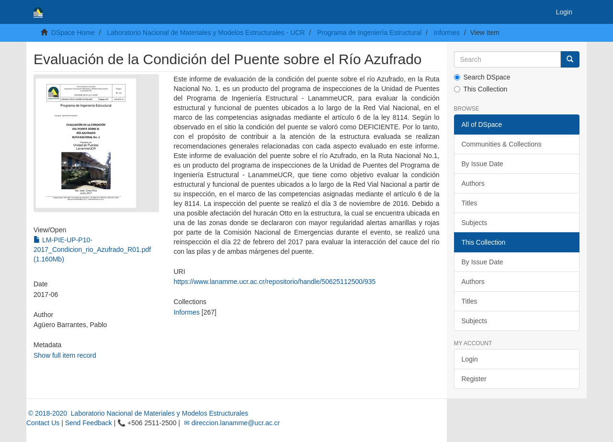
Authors (473, 183)
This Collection (481, 89)
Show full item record (65, 355)
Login (470, 359)
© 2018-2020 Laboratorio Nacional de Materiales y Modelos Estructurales (137, 413)
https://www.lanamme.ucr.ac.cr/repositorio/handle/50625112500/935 (274, 281)
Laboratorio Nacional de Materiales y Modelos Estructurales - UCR (206, 32)
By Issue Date (482, 164)
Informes (447, 32)
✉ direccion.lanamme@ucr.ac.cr (231, 423)
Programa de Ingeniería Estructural (369, 32)
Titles (469, 203)
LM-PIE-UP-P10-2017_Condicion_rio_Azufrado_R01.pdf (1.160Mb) (92, 249)
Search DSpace (482, 77)
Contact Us (42, 423)
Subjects (475, 223)
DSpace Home (73, 32)
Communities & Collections (502, 144)
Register (474, 379)
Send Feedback (88, 423)
